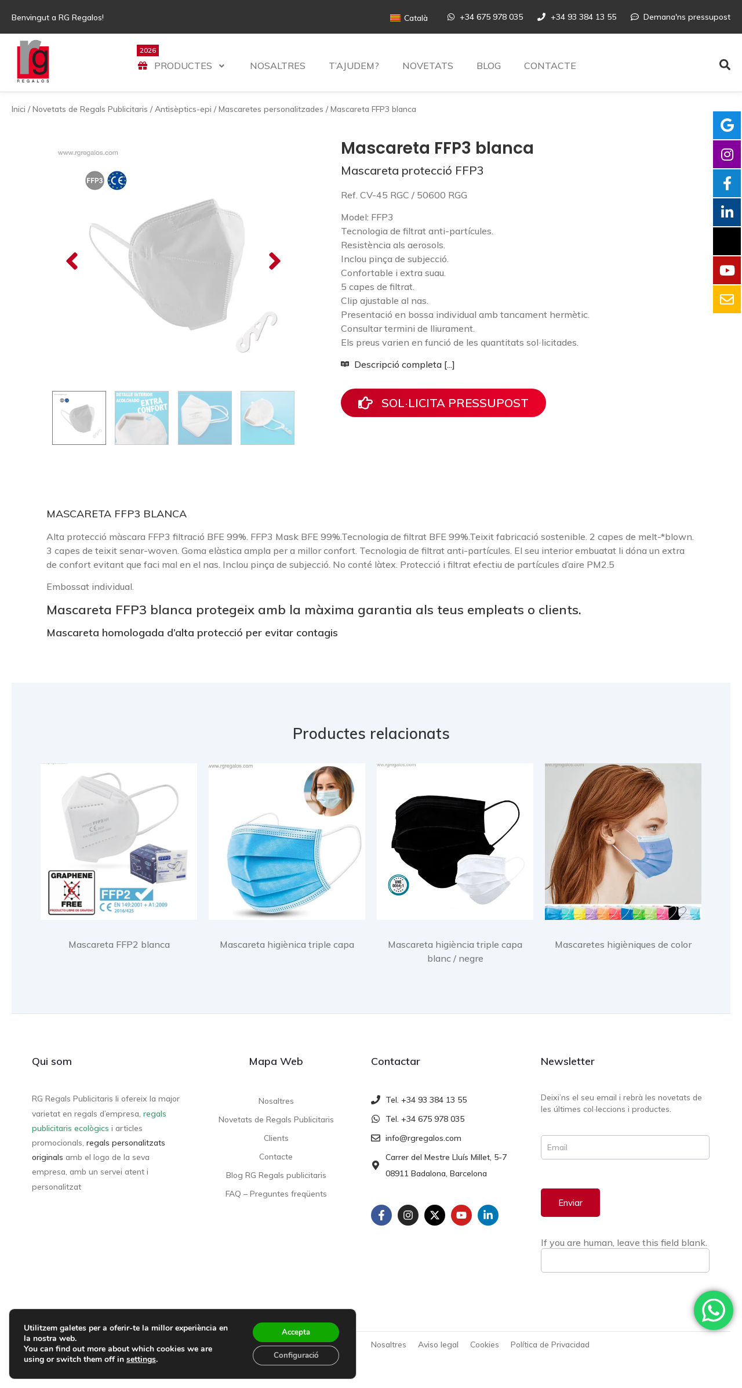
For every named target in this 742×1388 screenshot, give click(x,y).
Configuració (293, 1354)
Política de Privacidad (550, 1344)
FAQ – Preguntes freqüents (276, 1193)
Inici (19, 109)
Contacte (276, 1156)
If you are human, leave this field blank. (624, 1242)
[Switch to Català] (409, 17)
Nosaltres (276, 1101)
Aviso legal (438, 1344)
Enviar (570, 1202)
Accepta (293, 1330)
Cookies (484, 1344)
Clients (276, 1138)
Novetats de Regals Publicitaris (90, 109)
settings (141, 1358)
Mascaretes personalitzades (271, 109)
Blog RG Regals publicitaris (276, 1175)
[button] (72, 261)
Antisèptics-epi (183, 109)
